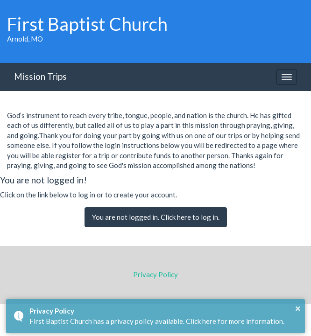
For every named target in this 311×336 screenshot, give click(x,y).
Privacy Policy (155, 274)
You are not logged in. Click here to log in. (155, 217)
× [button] (298, 308)
